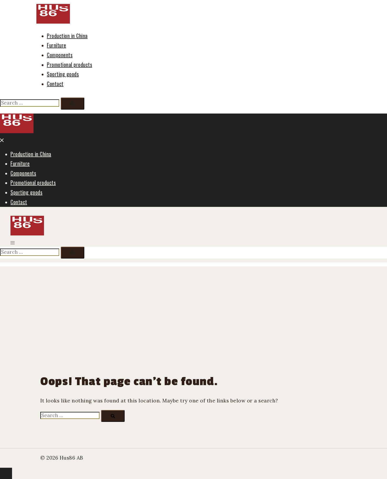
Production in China (67, 36)
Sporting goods (63, 74)
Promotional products (69, 64)
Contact (55, 84)
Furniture (56, 45)
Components (60, 55)
